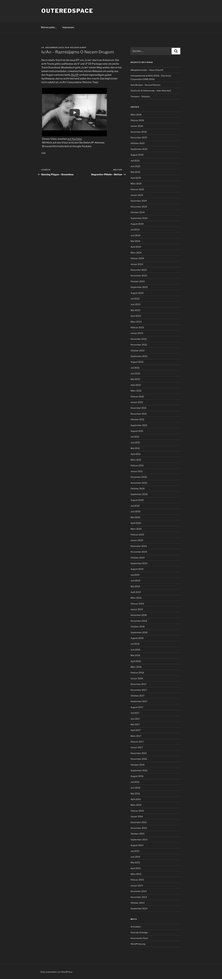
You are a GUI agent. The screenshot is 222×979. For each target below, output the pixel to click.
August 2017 (137, 707)
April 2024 (136, 246)
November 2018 (139, 621)
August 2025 (137, 154)
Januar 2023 (137, 333)
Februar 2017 (137, 741)
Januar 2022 (137, 402)
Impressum (68, 27)
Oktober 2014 (137, 902)
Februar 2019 (137, 603)
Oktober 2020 (138, 488)
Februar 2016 (137, 810)
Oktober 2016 (137, 764)
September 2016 (139, 770)
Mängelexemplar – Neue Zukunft (147, 70)
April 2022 (136, 385)
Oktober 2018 (137, 626)
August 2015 (137, 845)
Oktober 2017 (137, 695)
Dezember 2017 (138, 684)
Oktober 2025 (138, 143)
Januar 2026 (137, 126)
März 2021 (136, 459)
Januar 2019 (137, 609)
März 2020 (136, 529)
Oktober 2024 (138, 212)
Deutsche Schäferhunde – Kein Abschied (151, 90)
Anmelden (136, 926)
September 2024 (139, 218)
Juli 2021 (135, 436)
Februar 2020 (137, 534)
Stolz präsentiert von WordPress (56, 972)
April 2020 (136, 523)
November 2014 (139, 897)
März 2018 (136, 667)
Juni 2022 (135, 373)
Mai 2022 (135, 379)
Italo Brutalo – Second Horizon (145, 85)
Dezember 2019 (139, 546)
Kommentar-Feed (139, 938)
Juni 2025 (135, 166)
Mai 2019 (135, 586)
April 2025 (136, 178)
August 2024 (137, 224)
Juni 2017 (135, 718)
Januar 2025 (137, 195)
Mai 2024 (135, 241)
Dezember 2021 (138, 408)
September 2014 (139, 908)
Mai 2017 (135, 724)
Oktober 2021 (137, 419)
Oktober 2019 (137, 557)
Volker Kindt (78, 47)
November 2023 (139, 275)
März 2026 (136, 114)
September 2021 (139, 425)
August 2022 (137, 362)
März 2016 (136, 805)
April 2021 (136, 454)
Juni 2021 (135, 442)
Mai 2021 (135, 448)
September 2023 (139, 287)
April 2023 (136, 316)
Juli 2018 (135, 643)
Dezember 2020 (139, 477)
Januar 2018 (137, 678)
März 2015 (136, 874)
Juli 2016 (135, 782)
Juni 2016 (135, 787)
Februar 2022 (137, 396)
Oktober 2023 (138, 281)
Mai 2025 (135, 172)
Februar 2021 (137, 465)
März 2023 (136, 321)
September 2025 (139, 149)
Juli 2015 (135, 851)
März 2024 (136, 252)
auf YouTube (75, 138)
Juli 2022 (135, 367)
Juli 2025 (135, 160)
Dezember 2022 (139, 339)
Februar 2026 (137, 120)
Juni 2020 (135, 511)
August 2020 (137, 500)
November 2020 (139, 482)
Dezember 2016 (139, 753)
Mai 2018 (135, 655)
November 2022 (139, 344)
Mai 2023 (135, 310)
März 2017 (136, 736)
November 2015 (139, 828)
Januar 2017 (137, 747)
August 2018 (137, 638)
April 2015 (136, 868)
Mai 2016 (135, 793)
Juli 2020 (135, 505)
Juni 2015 (135, 856)
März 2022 (136, 390)
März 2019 (136, 597)
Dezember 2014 (139, 891)
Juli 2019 (135, 575)
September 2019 (139, 563)
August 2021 (137, 431)
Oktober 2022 (137, 350)
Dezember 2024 (139, 200)
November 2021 (139, 413)
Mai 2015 (135, 862)
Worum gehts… (49, 27)
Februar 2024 (137, 258)
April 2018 (136, 661)
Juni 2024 (135, 235)
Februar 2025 (137, 189)
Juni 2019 (135, 580)
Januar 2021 (137, 471)
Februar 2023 (137, 327)
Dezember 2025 (139, 131)
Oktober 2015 (137, 833)
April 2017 (136, 730)
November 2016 (139, 759)
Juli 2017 (135, 713)
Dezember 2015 (139, 822)
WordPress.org (138, 944)
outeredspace (67, 10)
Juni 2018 (135, 649)
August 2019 (137, 569)
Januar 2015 (137, 885)
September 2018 (139, 632)
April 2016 (136, 799)
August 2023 (137, 293)
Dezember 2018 (139, 615)
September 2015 (139, 839)
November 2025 (139, 137)
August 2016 (137, 776)
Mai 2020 (135, 517)
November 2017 (139, 690)
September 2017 (139, 701)
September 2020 (139, 494)
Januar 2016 (137, 816)
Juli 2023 (135, 298)
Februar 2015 (137, 879)
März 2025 (136, 183)
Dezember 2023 (139, 270)
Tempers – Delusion (140, 96)
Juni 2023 (135, 304)
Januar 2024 (137, 264)
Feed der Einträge (139, 932)
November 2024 (139, 206)
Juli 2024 (135, 229)
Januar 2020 (137, 540)
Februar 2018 (137, 672)
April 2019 (136, 592)
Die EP (75, 74)
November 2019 (139, 551)
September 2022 (139, 356)
